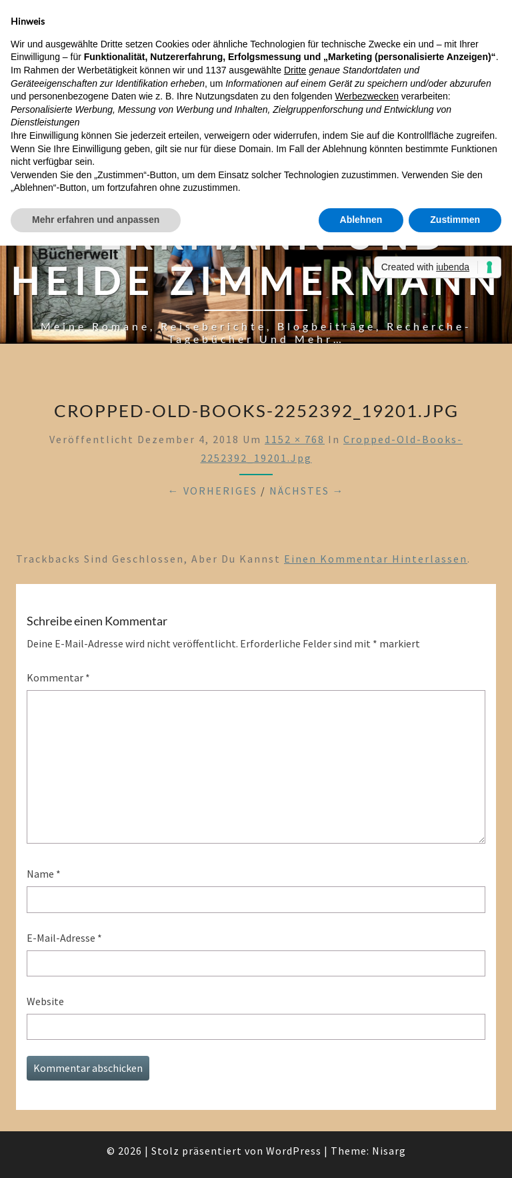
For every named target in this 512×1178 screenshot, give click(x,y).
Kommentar (58, 677)
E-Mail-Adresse (64, 937)
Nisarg (389, 1150)
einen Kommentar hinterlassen (375, 558)
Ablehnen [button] (361, 219)
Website (45, 1001)
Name (44, 873)
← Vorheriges (212, 490)
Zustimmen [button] (455, 219)
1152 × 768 (295, 439)
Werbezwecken (366, 96)
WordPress (293, 1150)
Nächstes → (307, 490)
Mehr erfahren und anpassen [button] (95, 219)
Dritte (295, 70)
